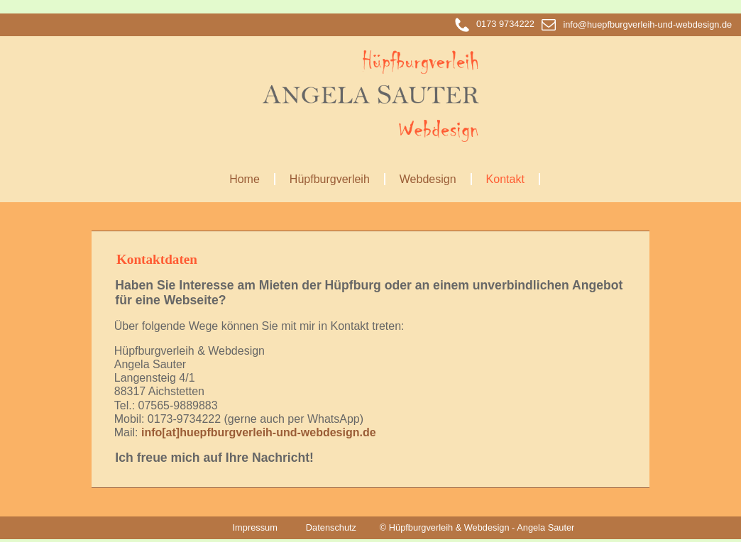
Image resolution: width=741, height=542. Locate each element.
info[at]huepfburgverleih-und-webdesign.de (258, 432)
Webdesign (428, 179)
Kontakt (505, 179)
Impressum (255, 527)
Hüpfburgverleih (330, 179)
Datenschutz (331, 527)
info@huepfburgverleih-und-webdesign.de (637, 24)
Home (244, 179)
